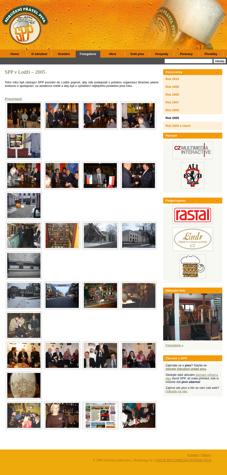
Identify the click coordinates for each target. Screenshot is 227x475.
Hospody (161, 54)
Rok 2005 (172, 118)
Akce (112, 54)
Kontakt (193, 455)
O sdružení (39, 54)
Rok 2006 (172, 110)
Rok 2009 (172, 87)
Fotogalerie (88, 54)
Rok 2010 (172, 79)
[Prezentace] (13, 99)
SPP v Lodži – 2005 (25, 72)
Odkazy (206, 455)
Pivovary (186, 54)
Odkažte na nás (176, 391)
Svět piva (137, 54)
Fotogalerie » (174, 345)
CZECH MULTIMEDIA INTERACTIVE (183, 460)
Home (14, 54)
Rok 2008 (172, 94)
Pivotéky (211, 54)
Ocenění (64, 54)
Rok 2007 (172, 102)
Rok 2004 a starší (178, 125)
